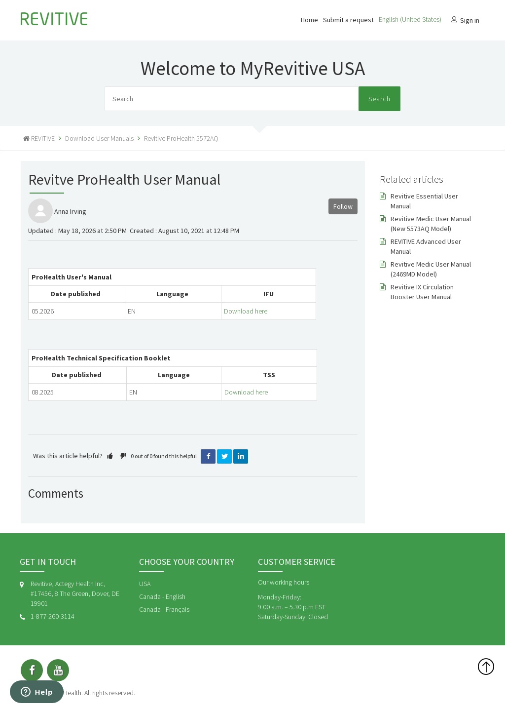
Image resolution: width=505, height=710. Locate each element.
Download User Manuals (99, 138)
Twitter (224, 456)
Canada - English (162, 596)
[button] (110, 455)
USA (144, 583)
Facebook (208, 456)
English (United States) (411, 19)
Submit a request (348, 19)
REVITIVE (43, 138)
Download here (245, 311)
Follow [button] (343, 206)
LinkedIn (240, 456)
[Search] (252, 98)
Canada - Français (164, 609)
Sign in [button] (469, 20)
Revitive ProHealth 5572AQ (181, 138)
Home (309, 19)
